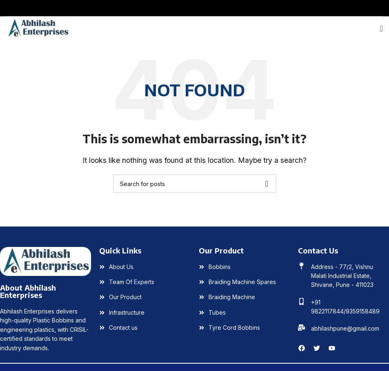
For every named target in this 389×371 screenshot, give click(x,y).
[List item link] (144, 266)
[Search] (194, 183)
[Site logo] (38, 28)
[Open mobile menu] (381, 28)
